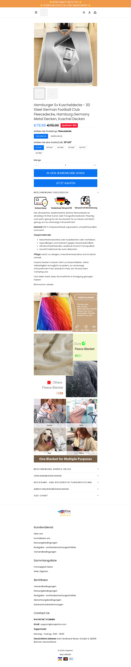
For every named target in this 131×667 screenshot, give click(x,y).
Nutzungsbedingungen (45, 542)
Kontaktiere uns (42, 538)
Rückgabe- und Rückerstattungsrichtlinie (55, 547)
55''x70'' (82, 147)
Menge (37, 160)
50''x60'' (71, 147)
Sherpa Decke (56, 136)
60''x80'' (39, 153)
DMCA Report (65, 654)
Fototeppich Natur (43, 566)
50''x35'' (68, 142)
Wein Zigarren (41, 571)
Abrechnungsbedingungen (47, 599)
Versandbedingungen (45, 551)
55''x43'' (49, 147)
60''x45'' (60, 147)
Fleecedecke (64, 131)
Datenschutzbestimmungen (48, 604)
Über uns (38, 533)
